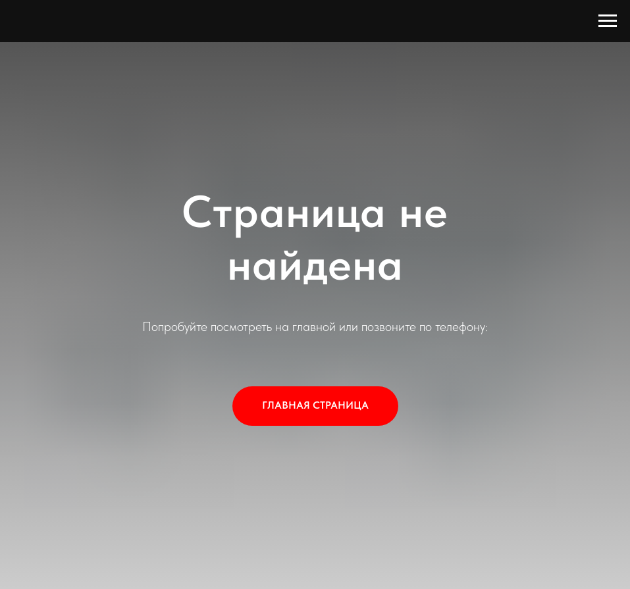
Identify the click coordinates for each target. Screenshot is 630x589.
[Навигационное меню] (607, 21)
